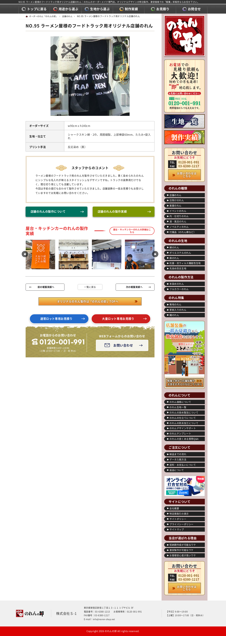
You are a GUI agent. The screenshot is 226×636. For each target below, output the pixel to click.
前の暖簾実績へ (45, 287)
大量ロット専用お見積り (118, 320)
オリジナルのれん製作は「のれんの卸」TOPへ (88, 302)
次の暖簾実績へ (134, 287)
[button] (23, 255)
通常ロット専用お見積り (56, 320)
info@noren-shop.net (104, 619)
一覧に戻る (90, 287)
